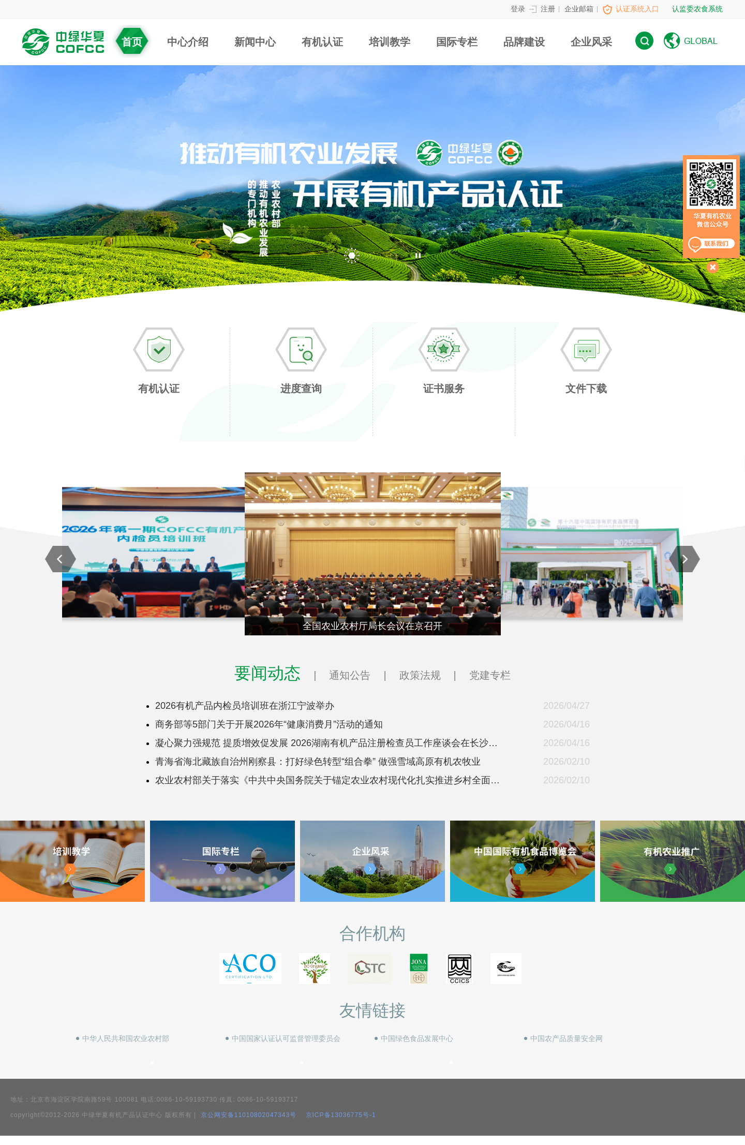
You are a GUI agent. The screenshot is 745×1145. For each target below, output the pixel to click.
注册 (548, 9)
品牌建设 (524, 42)
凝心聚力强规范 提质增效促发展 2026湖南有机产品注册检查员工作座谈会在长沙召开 (326, 745)
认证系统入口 (637, 9)
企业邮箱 (578, 9)
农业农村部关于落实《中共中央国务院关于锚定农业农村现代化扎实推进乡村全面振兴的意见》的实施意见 (327, 782)
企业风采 (591, 42)
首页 (132, 42)
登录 (518, 9)
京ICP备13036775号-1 (341, 1115)
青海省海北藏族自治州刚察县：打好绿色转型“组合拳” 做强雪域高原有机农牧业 (318, 761)
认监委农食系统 (697, 9)
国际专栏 (457, 42)
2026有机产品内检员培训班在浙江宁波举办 (244, 706)
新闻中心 (255, 42)
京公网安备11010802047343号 (247, 1115)
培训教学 (389, 42)
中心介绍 (187, 42)
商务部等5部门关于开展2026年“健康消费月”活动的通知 (269, 724)
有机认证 (322, 42)
